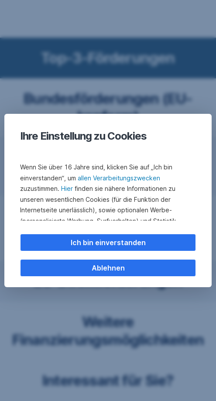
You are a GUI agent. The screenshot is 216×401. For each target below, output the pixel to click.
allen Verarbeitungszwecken (119, 178)
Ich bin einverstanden (108, 242)
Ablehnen (108, 268)
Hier (67, 188)
